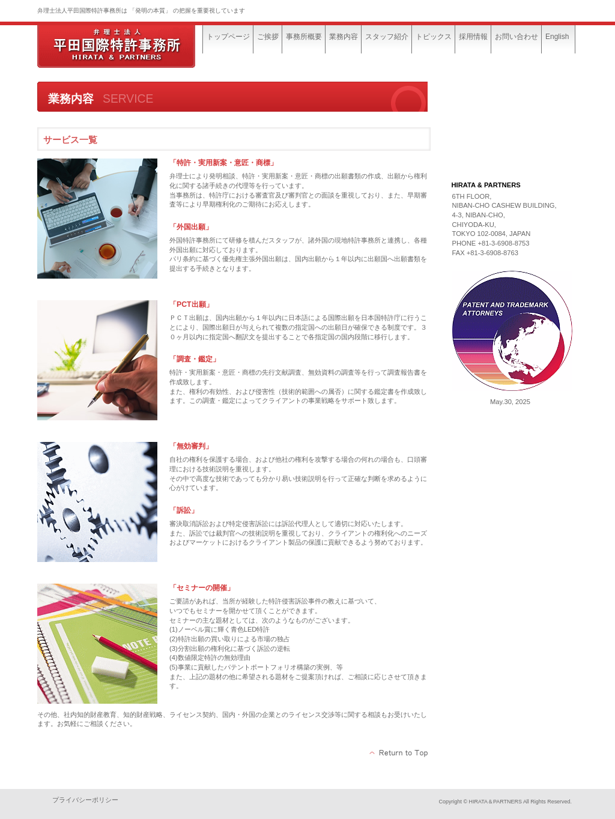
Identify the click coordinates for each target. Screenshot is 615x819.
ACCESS (510, 157)
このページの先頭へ (399, 753)
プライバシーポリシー (85, 799)
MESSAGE (510, 97)
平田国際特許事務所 (127, 46)
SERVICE (510, 127)
